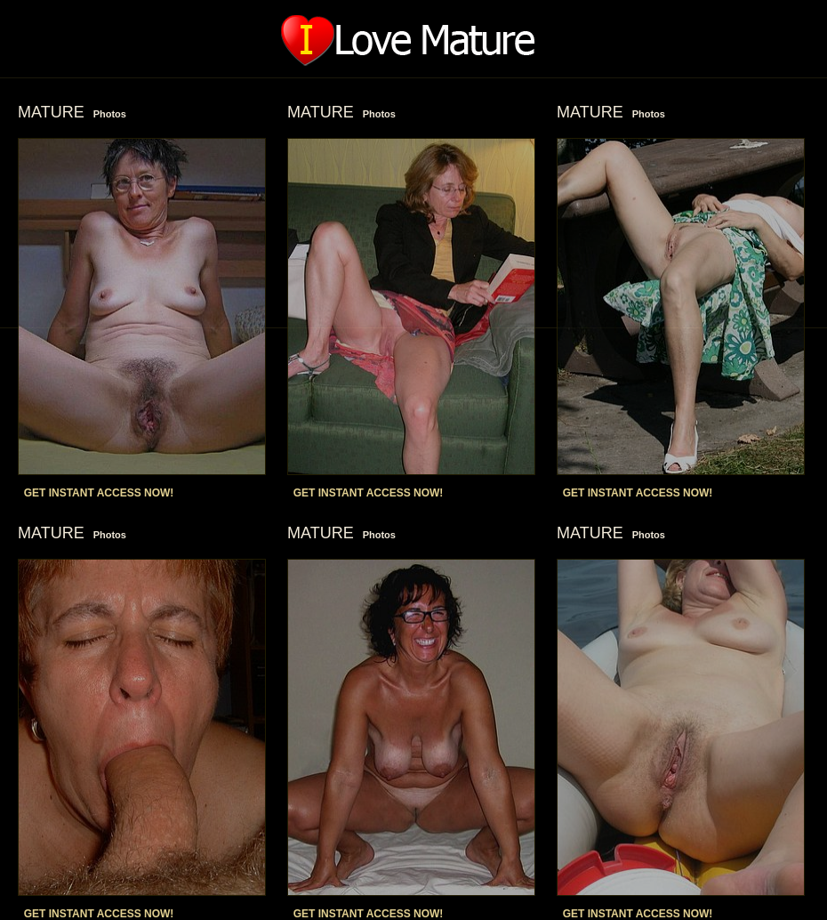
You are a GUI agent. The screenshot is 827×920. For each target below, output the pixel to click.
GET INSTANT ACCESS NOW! (99, 493)
